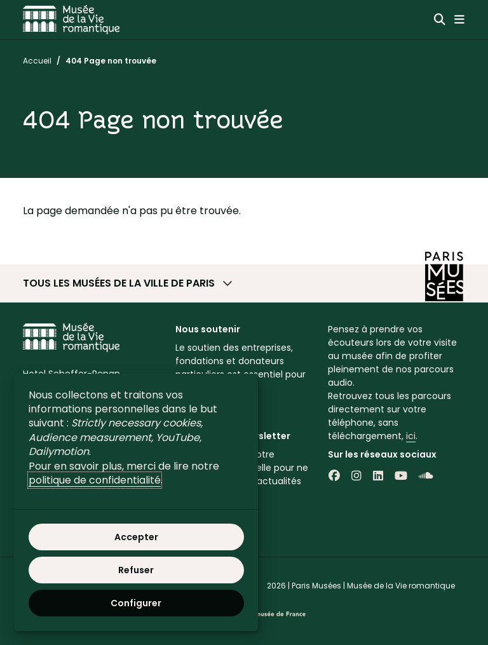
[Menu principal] (459, 19)
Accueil (37, 60)
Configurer (136, 603)
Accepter (136, 537)
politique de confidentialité (95, 480)
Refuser (136, 570)
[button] (244, 283)
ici (411, 436)
